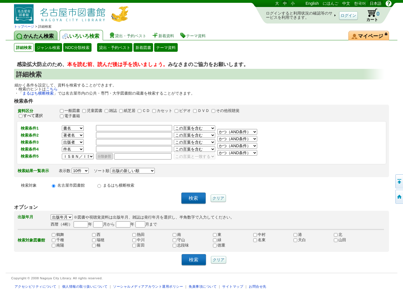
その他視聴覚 (228, 110)
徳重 (219, 245)
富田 (138, 245)
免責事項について (203, 286)
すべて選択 (33, 116)
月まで (146, 224)
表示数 (74, 170)
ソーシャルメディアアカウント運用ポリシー (148, 286)
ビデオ (185, 110)
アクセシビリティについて (36, 286)
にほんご (330, 3)
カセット (164, 110)
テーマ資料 (166, 47)
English (312, 3)
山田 (340, 240)
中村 (259, 234)
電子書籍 (72, 116)
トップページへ (399, 197)
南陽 (58, 245)
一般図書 (72, 110)
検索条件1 (30, 128)
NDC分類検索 (77, 47)
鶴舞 (58, 234)
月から (104, 224)
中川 (138, 240)
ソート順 (124, 170)
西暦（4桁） (61, 224)
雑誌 (113, 110)
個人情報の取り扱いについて (85, 286)
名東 (259, 240)
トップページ (24, 27)
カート (370, 15)
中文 (346, 3)
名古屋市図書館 (71, 185)
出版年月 (25, 217)
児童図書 (94, 110)
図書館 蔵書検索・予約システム (73, 12)
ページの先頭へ (399, 181)
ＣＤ (146, 110)
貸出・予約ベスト (114, 47)
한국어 (360, 3)
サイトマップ (232, 286)
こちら (52, 89)
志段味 (181, 245)
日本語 (375, 3)
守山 (179, 240)
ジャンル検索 (48, 47)
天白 (300, 240)
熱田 (138, 234)
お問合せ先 (257, 286)
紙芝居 (129, 110)
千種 (58, 240)
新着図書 (143, 47)
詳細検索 (24, 47)
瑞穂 (98, 240)
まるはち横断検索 (38, 93)
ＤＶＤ (203, 110)
